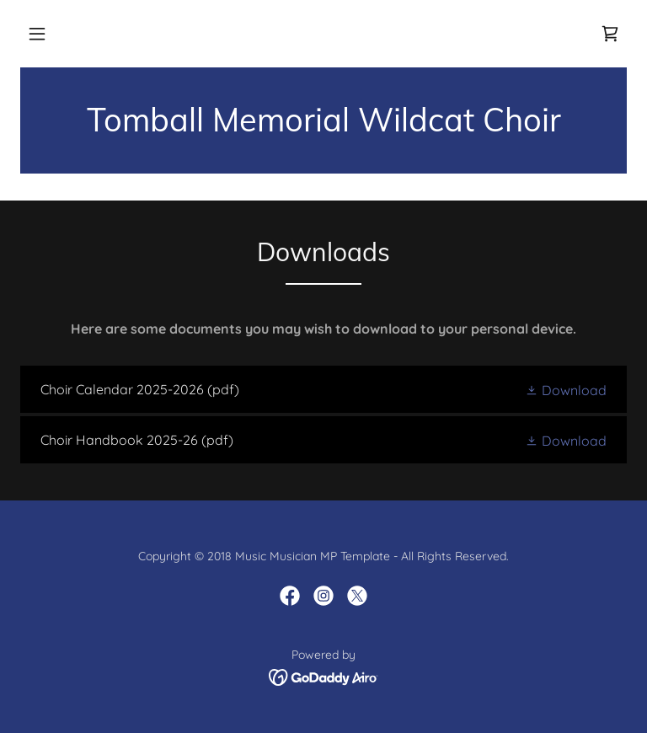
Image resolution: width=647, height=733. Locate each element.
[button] (37, 34)
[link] (610, 34)
